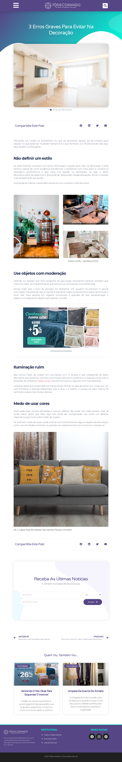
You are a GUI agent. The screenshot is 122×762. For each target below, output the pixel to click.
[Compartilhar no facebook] (81, 126)
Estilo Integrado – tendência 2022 (86, 222)
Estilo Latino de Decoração (36, 256)
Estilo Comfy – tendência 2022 (83, 261)
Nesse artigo (44, 381)
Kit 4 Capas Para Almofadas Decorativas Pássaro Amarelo (43, 530)
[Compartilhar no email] (105, 126)
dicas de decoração (62, 110)
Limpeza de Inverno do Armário (85, 691)
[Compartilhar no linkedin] (89, 126)
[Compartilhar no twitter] (97, 126)
